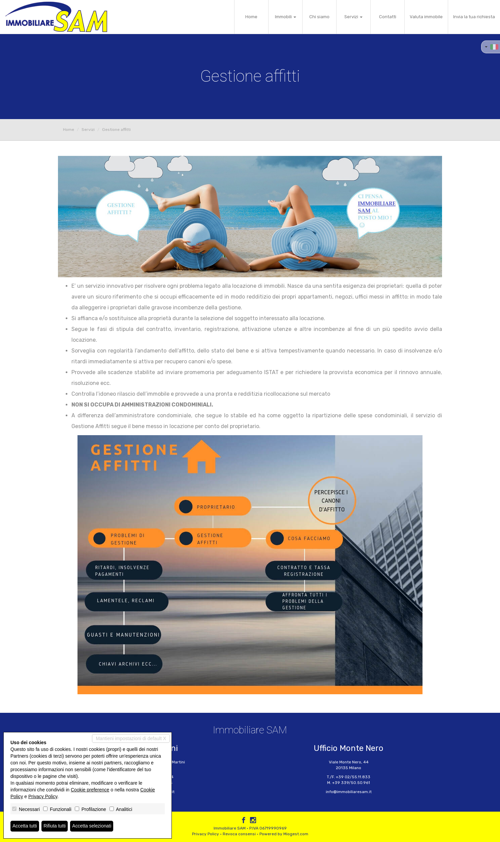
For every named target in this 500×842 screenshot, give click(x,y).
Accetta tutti (24, 826)
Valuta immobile (426, 16)
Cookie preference (90, 789)
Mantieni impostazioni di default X (131, 738)
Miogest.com (295, 834)
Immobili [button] (285, 16)
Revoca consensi (239, 834)
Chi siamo (319, 16)
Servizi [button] (353, 16)
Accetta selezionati (92, 826)
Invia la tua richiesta (474, 16)
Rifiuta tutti (55, 826)
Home (251, 16)
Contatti (387, 16)
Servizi (88, 129)
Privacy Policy (205, 834)
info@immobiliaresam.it (349, 791)
